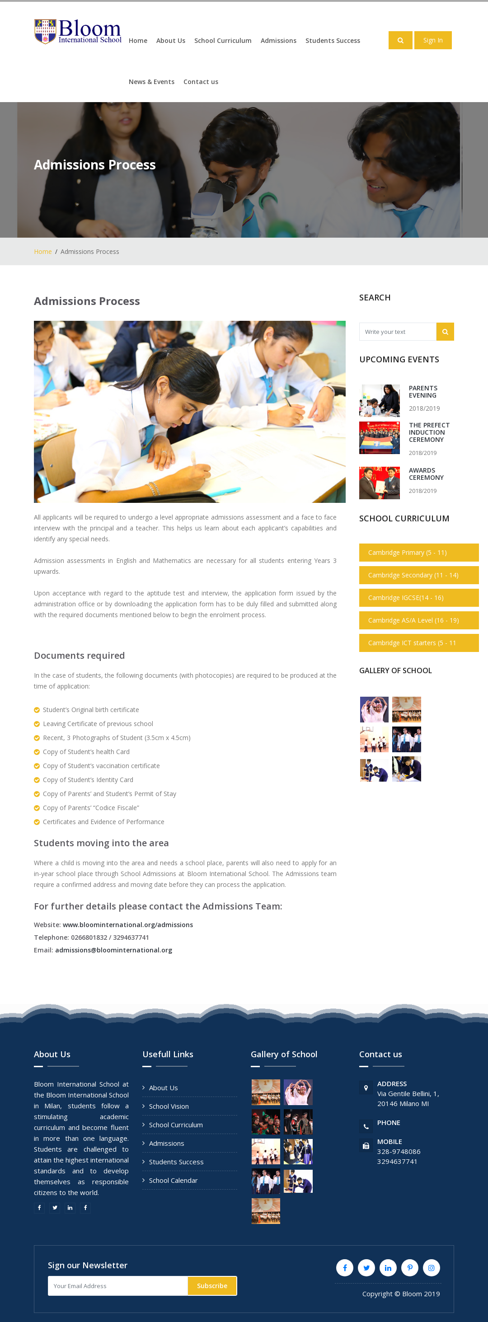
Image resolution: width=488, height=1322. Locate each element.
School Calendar (173, 1180)
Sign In (433, 40)
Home (138, 40)
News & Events (151, 81)
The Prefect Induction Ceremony (429, 432)
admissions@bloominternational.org (113, 950)
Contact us (200, 81)
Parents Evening (423, 391)
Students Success (332, 40)
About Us (170, 40)
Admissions (278, 40)
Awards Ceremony (426, 474)
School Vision (169, 1106)
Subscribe (212, 1285)
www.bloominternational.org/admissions (128, 924)
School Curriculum (223, 40)
